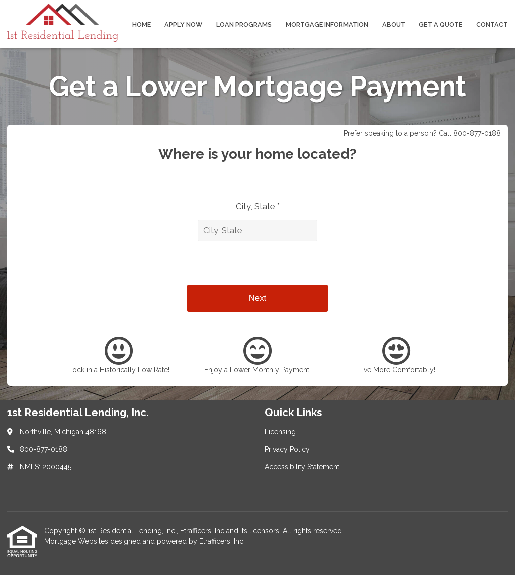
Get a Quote (440, 24)
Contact (492, 24)
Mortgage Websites (77, 541)
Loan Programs (244, 24)
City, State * (258, 206)
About (393, 24)
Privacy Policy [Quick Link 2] (287, 449)
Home (141, 24)
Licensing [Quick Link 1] (280, 432)
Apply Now (183, 24)
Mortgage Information (327, 24)
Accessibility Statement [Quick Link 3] (302, 467)
